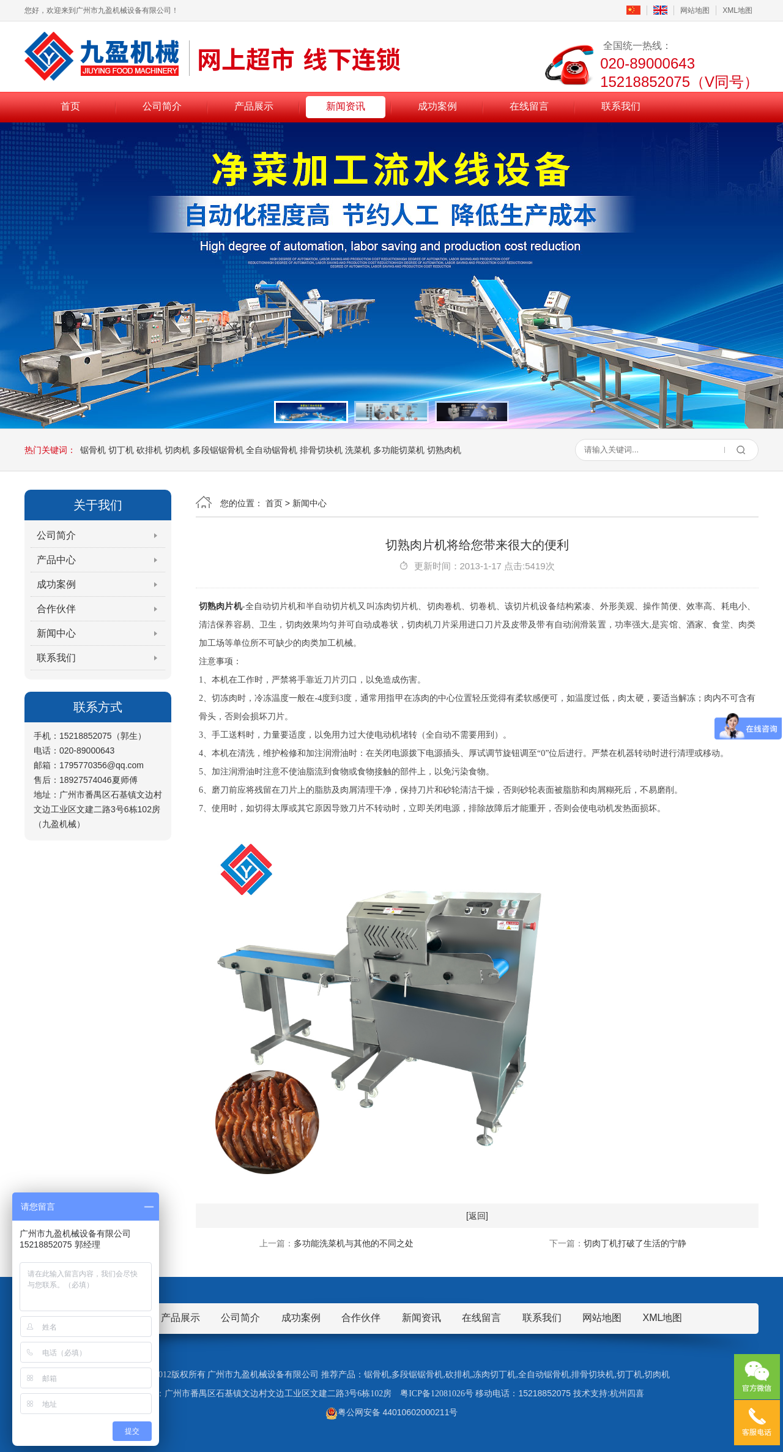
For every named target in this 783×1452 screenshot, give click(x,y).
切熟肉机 (444, 450)
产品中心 (56, 560)
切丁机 (121, 450)
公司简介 (162, 106)
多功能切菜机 (399, 450)
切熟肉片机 (220, 606)
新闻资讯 (345, 106)
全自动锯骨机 (271, 450)
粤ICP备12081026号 (436, 1393)
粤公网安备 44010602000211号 (391, 1412)
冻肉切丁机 (494, 1374)
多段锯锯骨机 (218, 450)
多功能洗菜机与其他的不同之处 (354, 1243)
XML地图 (737, 10)
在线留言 (529, 106)
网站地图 (695, 10)
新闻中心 (56, 633)
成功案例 (437, 106)
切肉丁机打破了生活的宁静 (635, 1243)
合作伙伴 (56, 609)
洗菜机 (358, 450)
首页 (70, 106)
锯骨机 (93, 450)
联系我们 (620, 106)
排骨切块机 (321, 450)
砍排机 (149, 450)
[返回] (477, 1216)
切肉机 (177, 450)
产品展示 (253, 106)
